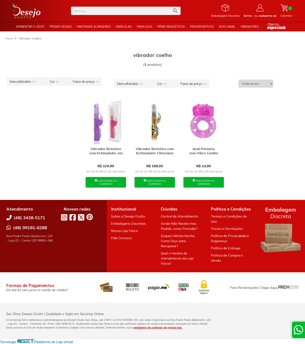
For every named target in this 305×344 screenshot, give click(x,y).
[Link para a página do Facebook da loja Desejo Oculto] (72, 217)
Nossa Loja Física (124, 231)
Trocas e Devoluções (227, 228)
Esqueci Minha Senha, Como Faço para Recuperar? (178, 241)
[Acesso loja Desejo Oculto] (260, 11)
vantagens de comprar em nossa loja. (157, 327)
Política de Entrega (225, 248)
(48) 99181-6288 (30, 227)
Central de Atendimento (179, 216)
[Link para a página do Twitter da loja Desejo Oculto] (81, 217)
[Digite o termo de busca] (120, 11)
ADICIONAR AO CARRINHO (105, 182)
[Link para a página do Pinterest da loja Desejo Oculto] (89, 217)
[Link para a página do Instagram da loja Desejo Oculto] (64, 217)
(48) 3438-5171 (29, 217)
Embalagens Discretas (128, 223)
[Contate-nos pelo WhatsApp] (298, 330)
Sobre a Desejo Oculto (128, 216)
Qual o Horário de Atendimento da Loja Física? (177, 258)
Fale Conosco (121, 238)
